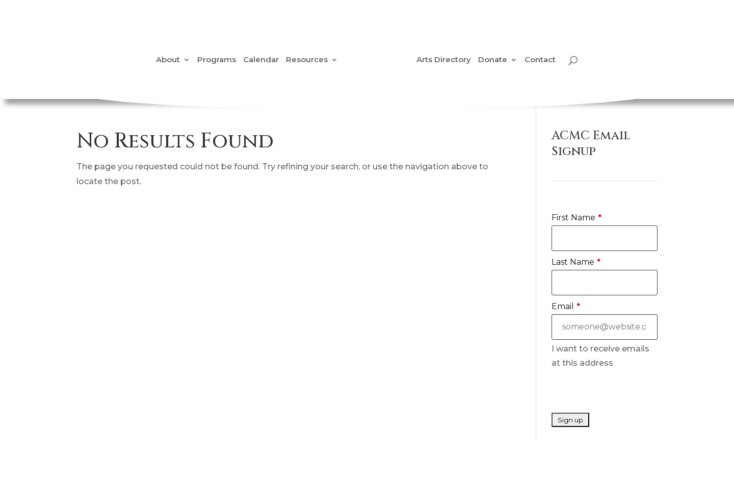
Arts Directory (443, 60)
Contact (540, 60)
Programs (216, 60)
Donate (492, 60)
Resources (307, 60)
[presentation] (629, 393)
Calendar (261, 60)
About (168, 60)
